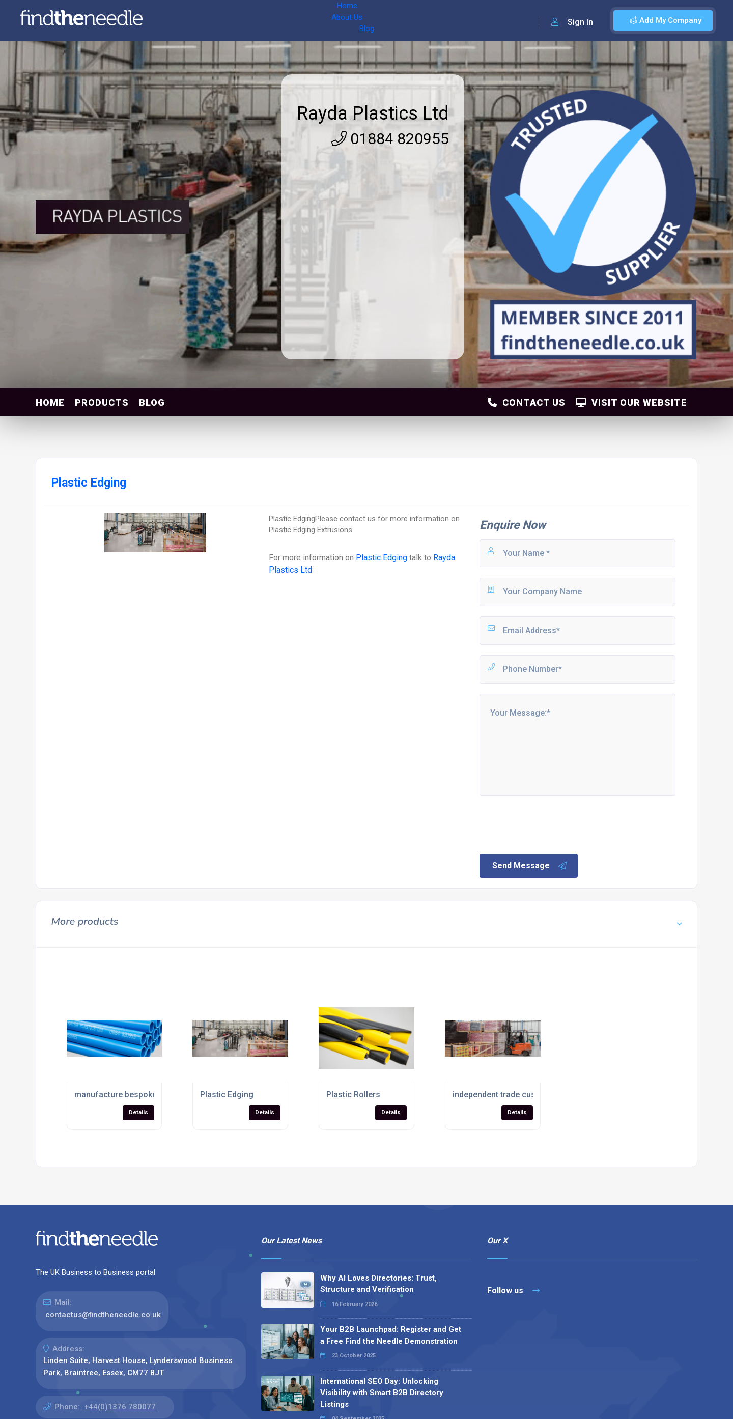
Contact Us (527, 402)
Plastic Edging (381, 557)
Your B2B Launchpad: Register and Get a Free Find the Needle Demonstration (390, 1335)
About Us (218, 20)
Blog (254, 20)
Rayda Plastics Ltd (373, 113)
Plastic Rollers (353, 1094)
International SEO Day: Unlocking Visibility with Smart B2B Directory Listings (381, 1393)
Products (102, 402)
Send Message (530, 866)
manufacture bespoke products (133, 1094)
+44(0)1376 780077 (120, 1406)
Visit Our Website (631, 402)
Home (179, 20)
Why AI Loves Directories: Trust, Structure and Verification (378, 1283)
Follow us (513, 1290)
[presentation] (555, 823)
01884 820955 (390, 139)
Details (138, 1112)
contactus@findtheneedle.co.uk (103, 1314)
